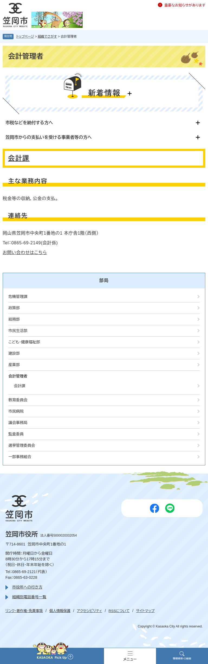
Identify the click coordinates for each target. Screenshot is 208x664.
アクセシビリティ (89, 611)
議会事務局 (17, 422)
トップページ (25, 36)
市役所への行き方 (27, 587)
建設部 (14, 353)
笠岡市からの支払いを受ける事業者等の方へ (48, 137)
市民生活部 (17, 330)
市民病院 (16, 411)
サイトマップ (145, 611)
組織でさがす (47, 36)
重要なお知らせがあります (184, 5)
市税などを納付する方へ (29, 122)
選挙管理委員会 (21, 445)
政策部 (14, 308)
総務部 (14, 319)
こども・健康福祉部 (24, 342)
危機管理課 (17, 296)
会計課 (19, 158)
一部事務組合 (19, 457)
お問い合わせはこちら (25, 252)
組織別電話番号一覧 (29, 597)
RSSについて (119, 611)
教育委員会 (17, 400)
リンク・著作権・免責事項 (24, 611)
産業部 (14, 365)
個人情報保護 (59, 611)
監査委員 (16, 434)
